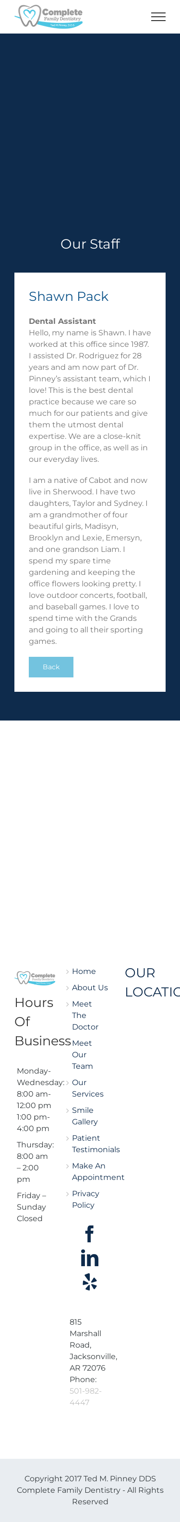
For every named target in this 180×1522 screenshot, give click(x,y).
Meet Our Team (82, 1055)
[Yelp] (89, 1282)
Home (84, 971)
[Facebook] (89, 1234)
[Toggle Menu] (159, 16)
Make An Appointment (90, 1171)
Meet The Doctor (85, 1015)
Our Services (88, 1088)
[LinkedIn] (89, 1258)
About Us (90, 987)
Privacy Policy (85, 1199)
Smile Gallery (85, 1116)
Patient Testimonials (90, 1143)
